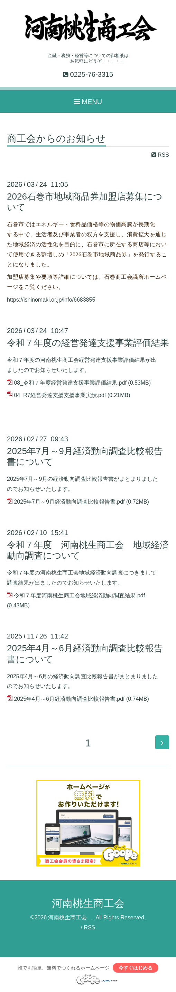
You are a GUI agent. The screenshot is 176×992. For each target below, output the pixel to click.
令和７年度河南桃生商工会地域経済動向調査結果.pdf (79, 595)
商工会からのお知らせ (56, 139)
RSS (160, 155)
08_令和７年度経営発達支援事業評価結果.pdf (70, 383)
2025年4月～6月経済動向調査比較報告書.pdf (69, 699)
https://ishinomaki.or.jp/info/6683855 (51, 300)
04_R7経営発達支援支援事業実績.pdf (60, 395)
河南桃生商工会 (93, 903)
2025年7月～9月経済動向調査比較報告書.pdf (69, 502)
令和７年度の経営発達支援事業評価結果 (88, 343)
